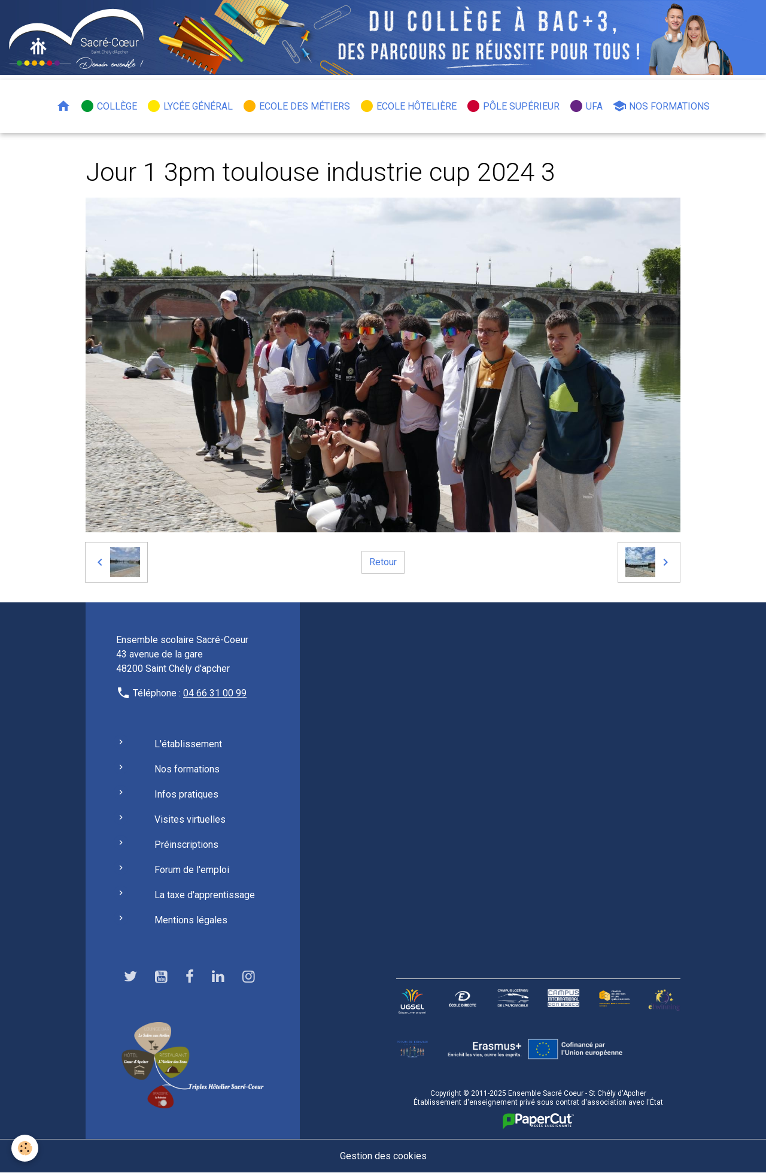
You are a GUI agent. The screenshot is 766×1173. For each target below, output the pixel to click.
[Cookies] (25, 1148)
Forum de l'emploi (191, 869)
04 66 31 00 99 (215, 693)
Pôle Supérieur (513, 106)
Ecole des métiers (296, 106)
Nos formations (661, 106)
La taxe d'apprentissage (204, 895)
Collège (108, 106)
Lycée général (190, 106)
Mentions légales (190, 920)
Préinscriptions (186, 844)
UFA (586, 106)
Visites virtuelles (190, 819)
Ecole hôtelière (408, 106)
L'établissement (188, 744)
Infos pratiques (186, 794)
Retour (383, 562)
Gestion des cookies (383, 1156)
